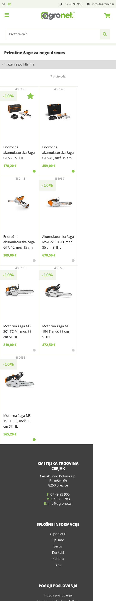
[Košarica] (106, 15)
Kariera (58, 554)
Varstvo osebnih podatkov (58, 597)
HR (8, 4)
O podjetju (58, 529)
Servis (58, 542)
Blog (58, 560)
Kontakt (58, 548)
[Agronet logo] (58, 15)
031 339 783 (60, 494)
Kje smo (58, 536)
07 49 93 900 (73, 4)
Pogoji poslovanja (58, 591)
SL (4, 4)
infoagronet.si (103, 4)
